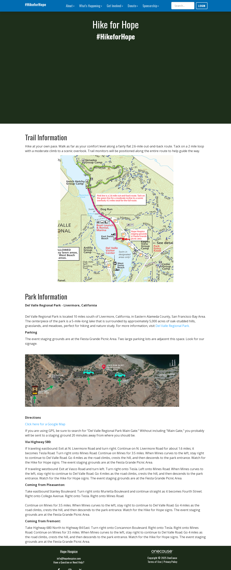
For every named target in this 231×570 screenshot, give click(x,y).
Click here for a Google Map (45, 424)
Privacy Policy (170, 562)
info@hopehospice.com (69, 558)
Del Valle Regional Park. (172, 326)
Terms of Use (154, 562)
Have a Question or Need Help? (68, 562)
